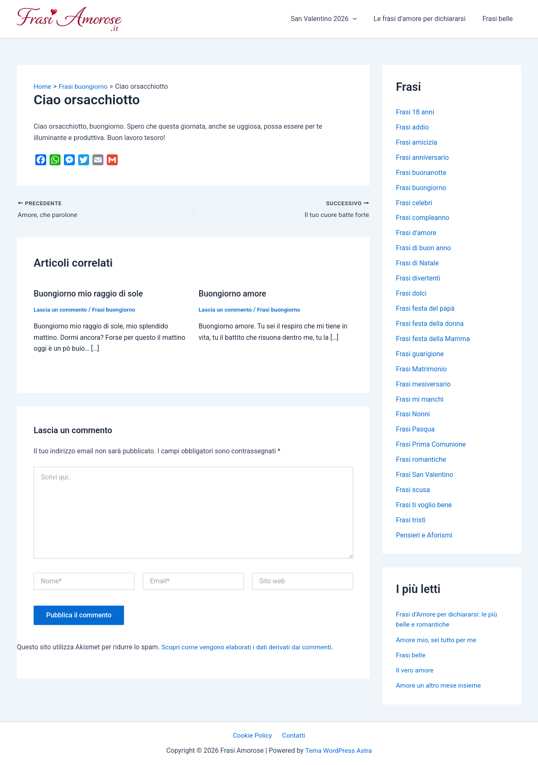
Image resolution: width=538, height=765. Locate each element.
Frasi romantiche (421, 460)
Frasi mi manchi (419, 400)
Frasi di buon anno (423, 248)
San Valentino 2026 (332, 19)
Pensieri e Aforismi (424, 536)
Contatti (293, 735)
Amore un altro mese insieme (439, 686)
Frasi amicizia (416, 142)
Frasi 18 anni (415, 112)
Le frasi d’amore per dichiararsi (425, 19)
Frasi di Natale (417, 263)
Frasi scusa (413, 491)
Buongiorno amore (234, 294)
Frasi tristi (411, 521)
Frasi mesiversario (423, 385)
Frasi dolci (411, 294)
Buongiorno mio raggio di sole (90, 294)
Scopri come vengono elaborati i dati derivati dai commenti (249, 647)
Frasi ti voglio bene (424, 506)
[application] (361, 19)
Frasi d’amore (416, 233)
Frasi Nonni (413, 415)
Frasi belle (499, 19)
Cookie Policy (254, 735)
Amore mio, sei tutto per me (437, 640)
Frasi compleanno (422, 218)
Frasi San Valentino (424, 475)
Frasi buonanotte (421, 173)
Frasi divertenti (418, 279)
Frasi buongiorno (116, 309)
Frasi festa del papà (425, 309)
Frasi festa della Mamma (433, 339)
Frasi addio (412, 127)
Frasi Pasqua (415, 430)
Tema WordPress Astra (338, 751)
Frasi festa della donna (430, 324)
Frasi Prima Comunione (431, 445)
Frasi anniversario (422, 157)
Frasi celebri (414, 203)
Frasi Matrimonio (421, 369)
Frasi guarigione (420, 354)
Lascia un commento (61, 309)
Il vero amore (415, 671)
